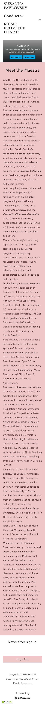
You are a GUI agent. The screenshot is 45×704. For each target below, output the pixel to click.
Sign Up (22, 659)
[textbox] (22, 649)
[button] (39, 20)
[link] (16, 36)
